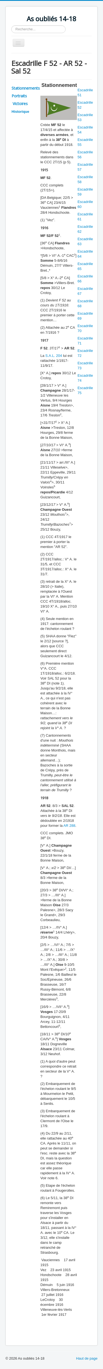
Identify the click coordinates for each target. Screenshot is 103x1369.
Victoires (20, 103)
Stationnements (26, 88)
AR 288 (69, 825)
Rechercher (11, 25)
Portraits (19, 95)
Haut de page (87, 1358)
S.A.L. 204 (53, 356)
